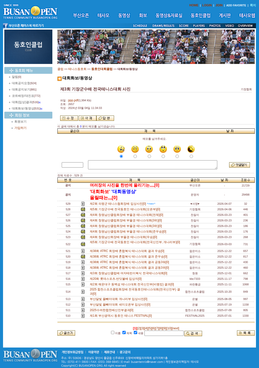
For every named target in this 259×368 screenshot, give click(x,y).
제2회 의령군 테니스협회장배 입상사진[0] (123, 203)
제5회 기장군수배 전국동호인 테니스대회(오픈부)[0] (126, 209)
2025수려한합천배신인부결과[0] (112, 310)
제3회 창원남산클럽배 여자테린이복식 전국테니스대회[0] (129, 273)
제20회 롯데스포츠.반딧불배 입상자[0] (116, 279)
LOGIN (207, 5)
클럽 (60, 69)
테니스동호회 (77, 69)
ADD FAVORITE (236, 5)
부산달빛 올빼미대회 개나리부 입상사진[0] (119, 299)
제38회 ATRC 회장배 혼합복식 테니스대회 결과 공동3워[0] (130, 262)
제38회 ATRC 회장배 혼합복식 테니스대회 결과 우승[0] (128, 251)
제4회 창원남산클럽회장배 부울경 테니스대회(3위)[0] (126, 220)
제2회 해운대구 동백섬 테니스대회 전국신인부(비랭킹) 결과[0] (133, 284)
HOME (194, 5)
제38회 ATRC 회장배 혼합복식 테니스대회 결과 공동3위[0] (130, 267)
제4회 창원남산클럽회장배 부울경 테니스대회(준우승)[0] (129, 231)
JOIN (219, 5)
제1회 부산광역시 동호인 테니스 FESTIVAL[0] (122, 315)
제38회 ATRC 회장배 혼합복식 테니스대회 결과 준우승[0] (129, 256)
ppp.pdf (73, 100)
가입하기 (20, 128)
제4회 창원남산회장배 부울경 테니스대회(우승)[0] (124, 237)
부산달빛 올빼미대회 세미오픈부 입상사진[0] (121, 304)
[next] (175, 328)
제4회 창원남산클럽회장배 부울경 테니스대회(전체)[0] (127, 215)
